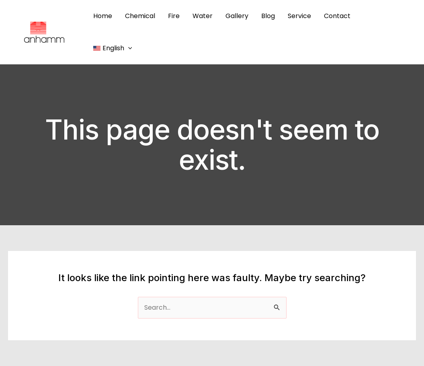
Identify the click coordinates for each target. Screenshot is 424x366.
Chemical (140, 16)
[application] (128, 48)
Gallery (236, 16)
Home (102, 16)
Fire (174, 16)
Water (203, 16)
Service (299, 16)
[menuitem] (112, 48)
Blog (268, 16)
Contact (337, 16)
